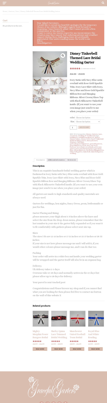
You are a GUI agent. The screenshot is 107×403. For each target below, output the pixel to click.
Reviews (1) (72, 160)
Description (40, 160)
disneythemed (92, 141)
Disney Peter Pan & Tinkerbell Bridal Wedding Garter (86, 140)
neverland (80, 147)
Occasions (73, 136)
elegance (73, 142)
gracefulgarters (76, 145)
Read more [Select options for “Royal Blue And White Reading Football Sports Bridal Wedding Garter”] (95, 349)
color (72, 117)
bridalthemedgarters (86, 137)
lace (88, 145)
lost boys (94, 145)
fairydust (80, 142)
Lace (17, 11)
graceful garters (96, 144)
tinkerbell (86, 152)
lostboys (73, 147)
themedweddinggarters (95, 150)
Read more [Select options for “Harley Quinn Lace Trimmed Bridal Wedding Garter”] (58, 349)
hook (84, 145)
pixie (71, 150)
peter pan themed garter (84, 149)
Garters (11, 11)
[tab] (40, 160)
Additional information (56, 160)
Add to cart (84, 127)
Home (5, 11)
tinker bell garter (76, 152)
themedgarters (79, 150)
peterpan (98, 149)
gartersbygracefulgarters (79, 144)
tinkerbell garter (97, 152)
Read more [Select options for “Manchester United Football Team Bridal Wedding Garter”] (77, 349)
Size (72, 121)
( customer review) (88, 68)
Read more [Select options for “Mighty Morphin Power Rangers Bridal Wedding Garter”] (40, 349)
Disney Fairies (75, 139)
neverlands (89, 147)
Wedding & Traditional (86, 136)
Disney (88, 134)
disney (97, 137)
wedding (73, 153)
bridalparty (74, 137)
